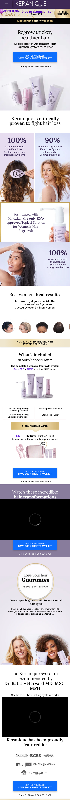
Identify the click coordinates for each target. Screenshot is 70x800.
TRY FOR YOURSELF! (35, 57)
